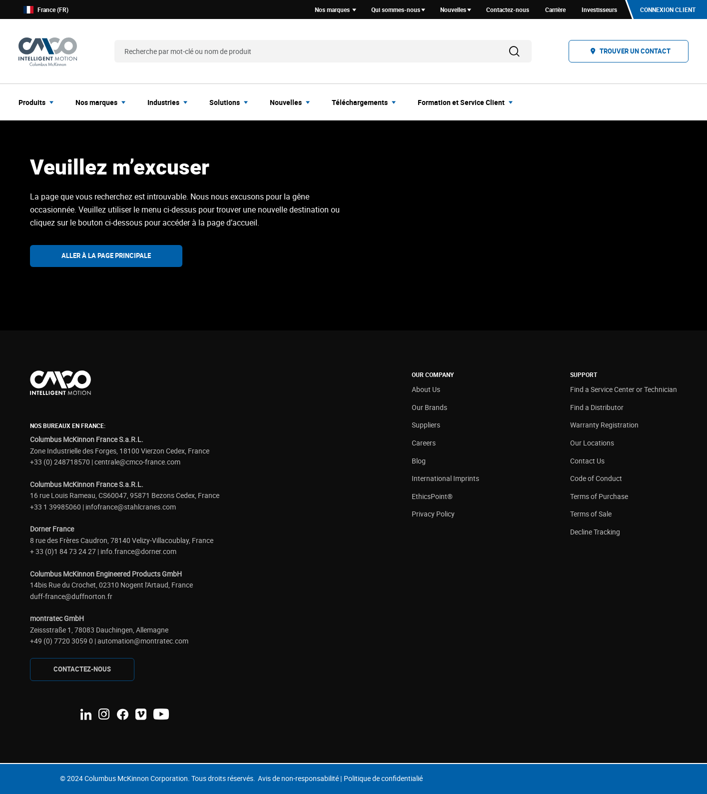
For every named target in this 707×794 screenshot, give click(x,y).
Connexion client (668, 10)
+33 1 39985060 (55, 507)
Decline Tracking (595, 531)
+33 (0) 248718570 (60, 461)
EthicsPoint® (432, 496)
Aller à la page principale (106, 255)
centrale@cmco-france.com (137, 461)
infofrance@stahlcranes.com (130, 507)
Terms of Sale (591, 513)
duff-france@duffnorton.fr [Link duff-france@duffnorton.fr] (71, 596)
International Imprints (445, 478)
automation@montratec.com (142, 641)
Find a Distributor (597, 407)
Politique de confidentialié (383, 778)
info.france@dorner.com (138, 551)
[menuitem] (38, 102)
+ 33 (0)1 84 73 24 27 (63, 551)
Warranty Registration (604, 425)
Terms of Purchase (599, 496)
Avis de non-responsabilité (298, 778)
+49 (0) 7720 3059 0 (61, 641)
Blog (419, 461)
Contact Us (587, 461)
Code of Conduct (596, 478)
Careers (424, 443)
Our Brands (429, 407)
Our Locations (592, 443)
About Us (426, 389)
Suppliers (426, 425)
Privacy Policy (433, 513)
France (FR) (45, 10)
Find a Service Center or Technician (623, 389)
